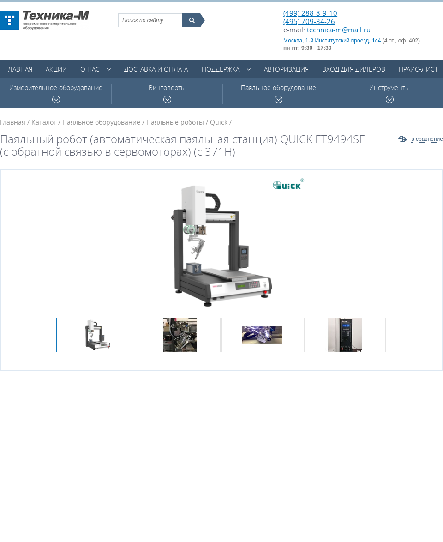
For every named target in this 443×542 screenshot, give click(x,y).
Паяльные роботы (175, 122)
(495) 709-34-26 (309, 21)
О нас (90, 69)
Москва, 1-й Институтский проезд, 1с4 (332, 40)
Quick (218, 122)
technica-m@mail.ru (339, 29)
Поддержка (220, 69)
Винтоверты (167, 93)
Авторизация (286, 69)
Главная (18, 69)
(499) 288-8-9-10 (310, 13)
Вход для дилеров (353, 69)
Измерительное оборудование (55, 93)
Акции (56, 69)
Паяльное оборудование (278, 93)
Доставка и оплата (156, 69)
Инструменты (389, 93)
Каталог (43, 122)
